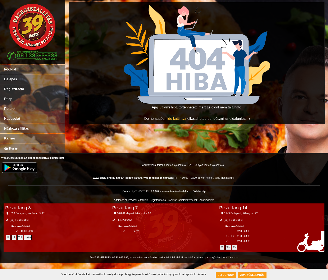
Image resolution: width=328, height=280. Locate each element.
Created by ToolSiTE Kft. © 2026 (140, 191)
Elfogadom (226, 274)
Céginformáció (158, 200)
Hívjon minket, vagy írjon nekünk (216, 177)
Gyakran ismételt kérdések (182, 200)
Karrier (9, 138)
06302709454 (124, 220)
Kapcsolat (12, 118)
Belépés (10, 79)
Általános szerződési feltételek (131, 200)
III (14, 237)
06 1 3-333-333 (174, 257)
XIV (228, 247)
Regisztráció (14, 89)
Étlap (8, 99)
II (8, 237)
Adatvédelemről (252, 274)
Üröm (28, 237)
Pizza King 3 (18, 207)
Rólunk (9, 109)
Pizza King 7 (125, 207)
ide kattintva (176, 119)
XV (234, 247)
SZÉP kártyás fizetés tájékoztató (206, 165)
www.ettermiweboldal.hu (175, 191)
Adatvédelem (206, 200)
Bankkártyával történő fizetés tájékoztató (163, 165)
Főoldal (10, 69)
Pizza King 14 (233, 207)
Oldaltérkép (199, 191)
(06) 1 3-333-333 (19, 220)
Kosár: (13, 148)
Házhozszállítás (16, 128)
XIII (20, 237)
